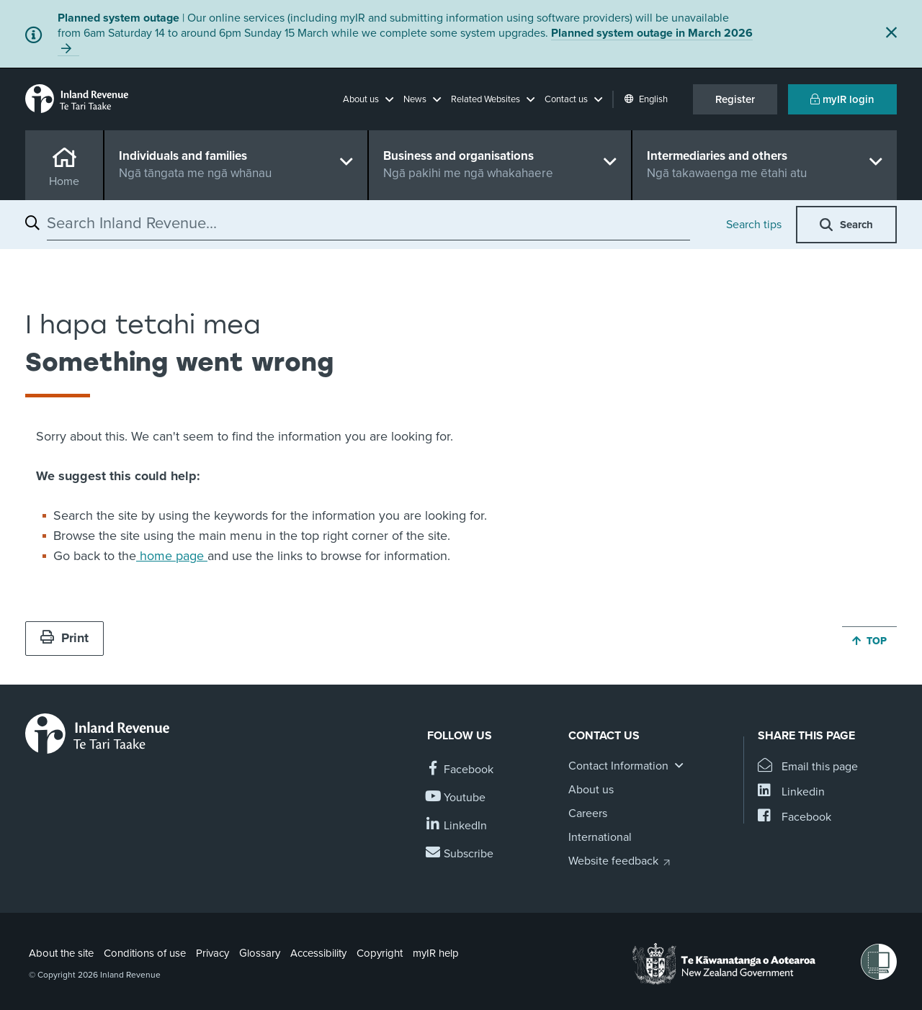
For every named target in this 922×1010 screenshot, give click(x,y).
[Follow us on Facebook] (460, 770)
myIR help (436, 953)
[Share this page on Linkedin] (791, 792)
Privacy (212, 953)
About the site (61, 953)
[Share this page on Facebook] (794, 817)
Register (735, 99)
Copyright (380, 953)
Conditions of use (145, 953)
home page (171, 556)
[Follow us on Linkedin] (457, 826)
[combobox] (368, 223)
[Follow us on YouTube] (456, 798)
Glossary (259, 953)
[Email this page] (808, 767)
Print (64, 638)
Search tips (754, 224)
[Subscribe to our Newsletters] (460, 854)
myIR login (842, 99)
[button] (368, 99)
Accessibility (318, 953)
